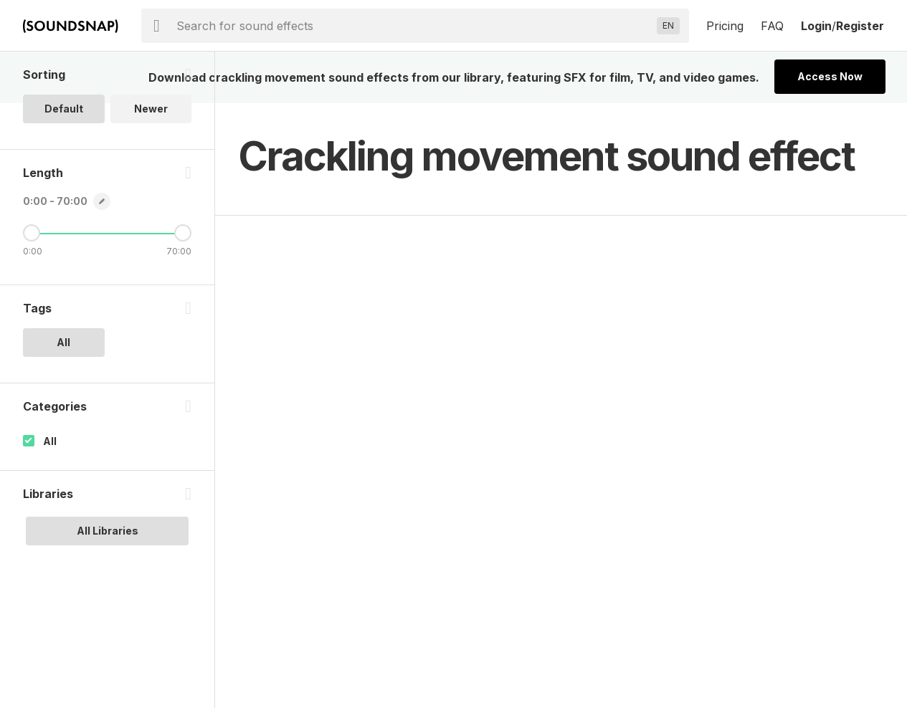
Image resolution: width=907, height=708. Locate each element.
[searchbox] (413, 25)
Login (816, 26)
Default (63, 108)
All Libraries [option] (107, 531)
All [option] (63, 342)
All (50, 441)
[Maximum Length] (182, 232)
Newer (151, 108)
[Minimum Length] (31, 232)
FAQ (772, 26)
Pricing (725, 26)
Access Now (830, 76)
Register (860, 26)
